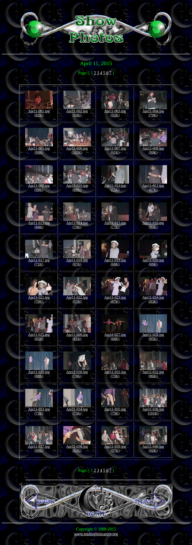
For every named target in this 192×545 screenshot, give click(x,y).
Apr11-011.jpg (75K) (115, 186)
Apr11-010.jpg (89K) (77, 186)
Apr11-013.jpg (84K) (39, 223)
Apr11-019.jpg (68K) (115, 260)
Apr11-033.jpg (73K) (39, 409)
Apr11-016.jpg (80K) (153, 223)
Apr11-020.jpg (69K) (153, 260)
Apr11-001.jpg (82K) (39, 111)
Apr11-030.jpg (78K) (77, 372)
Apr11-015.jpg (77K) (115, 223)
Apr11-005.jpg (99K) (39, 148)
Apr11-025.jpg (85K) (39, 335)
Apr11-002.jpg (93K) (77, 111)
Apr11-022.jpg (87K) (77, 297)
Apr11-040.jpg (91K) (153, 447)
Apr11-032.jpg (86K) (153, 372)
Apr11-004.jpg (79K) (153, 111)
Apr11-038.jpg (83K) (77, 447)
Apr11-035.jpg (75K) (115, 409)
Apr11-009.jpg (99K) (39, 186)
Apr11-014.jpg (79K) (77, 223)
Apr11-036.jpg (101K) (153, 409)
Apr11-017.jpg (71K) (39, 260)
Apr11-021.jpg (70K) (39, 297)
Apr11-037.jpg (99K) (39, 447)
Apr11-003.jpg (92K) (115, 111)
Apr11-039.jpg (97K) (115, 447)
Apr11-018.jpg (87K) (77, 260)
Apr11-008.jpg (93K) (153, 148)
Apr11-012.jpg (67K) (153, 186)
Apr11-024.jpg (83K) (153, 297)
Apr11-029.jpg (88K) (39, 372)
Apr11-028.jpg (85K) (153, 335)
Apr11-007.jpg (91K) (115, 148)
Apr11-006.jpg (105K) (77, 148)
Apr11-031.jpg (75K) (115, 372)
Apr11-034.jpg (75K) (77, 409)
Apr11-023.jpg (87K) (115, 297)
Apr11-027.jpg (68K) (115, 335)
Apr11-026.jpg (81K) (77, 335)
